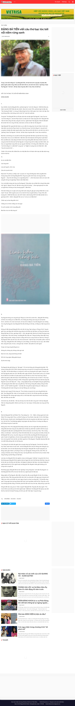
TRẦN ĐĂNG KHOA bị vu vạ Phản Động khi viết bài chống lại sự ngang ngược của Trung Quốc (33, 602)
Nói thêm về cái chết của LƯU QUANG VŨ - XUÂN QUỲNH (33, 575)
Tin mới (5, 640)
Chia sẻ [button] (13, 503)
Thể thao (64, 2)
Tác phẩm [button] (6, 503)
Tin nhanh (57, 2)
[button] (69, 1)
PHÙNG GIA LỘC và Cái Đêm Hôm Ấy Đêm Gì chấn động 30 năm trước (32, 588)
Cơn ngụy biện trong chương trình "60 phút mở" (33, 628)
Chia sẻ (47, 503)
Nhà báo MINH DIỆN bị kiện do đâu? (32, 614)
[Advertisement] (25, 223)
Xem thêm (63, 110)
